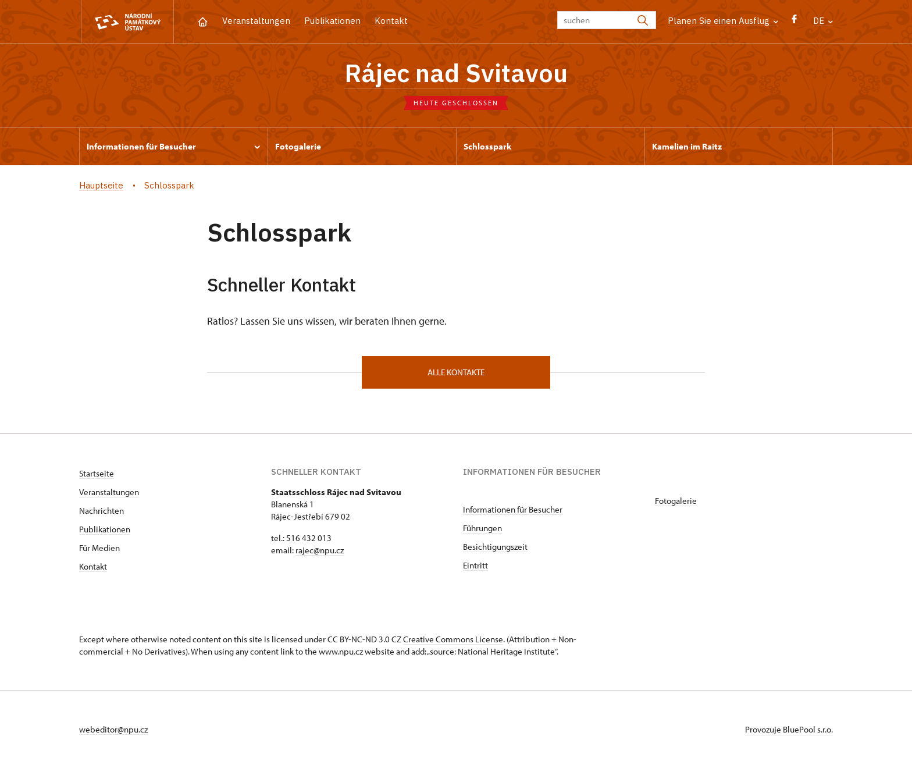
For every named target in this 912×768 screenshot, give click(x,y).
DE (823, 20)
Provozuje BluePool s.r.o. (789, 729)
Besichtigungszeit (495, 546)
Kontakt (391, 20)
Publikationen (332, 20)
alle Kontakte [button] (456, 372)
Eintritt (475, 565)
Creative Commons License (453, 639)
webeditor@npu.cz (113, 729)
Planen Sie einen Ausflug (723, 20)
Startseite (96, 473)
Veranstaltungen (256, 20)
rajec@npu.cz (319, 550)
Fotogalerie (676, 500)
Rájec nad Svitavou (456, 72)
